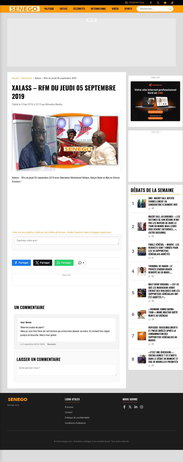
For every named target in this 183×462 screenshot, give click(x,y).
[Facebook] (151, 2)
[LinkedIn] (136, 420)
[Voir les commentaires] (81, 263)
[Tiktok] (172, 2)
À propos (69, 419)
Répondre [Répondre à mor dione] (51, 356)
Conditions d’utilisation (75, 435)
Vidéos (116, 8)
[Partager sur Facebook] (21, 263)
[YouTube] (165, 2)
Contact (68, 424)
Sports (130, 8)
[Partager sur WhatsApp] (63, 263)
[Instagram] (141, 420)
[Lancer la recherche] (170, 8)
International (100, 8)
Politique (50, 8)
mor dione (25, 334)
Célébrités (80, 8)
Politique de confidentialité (77, 430)
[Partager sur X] (42, 263)
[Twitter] (158, 2)
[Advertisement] (91, 43)
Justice (65, 8)
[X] (130, 420)
